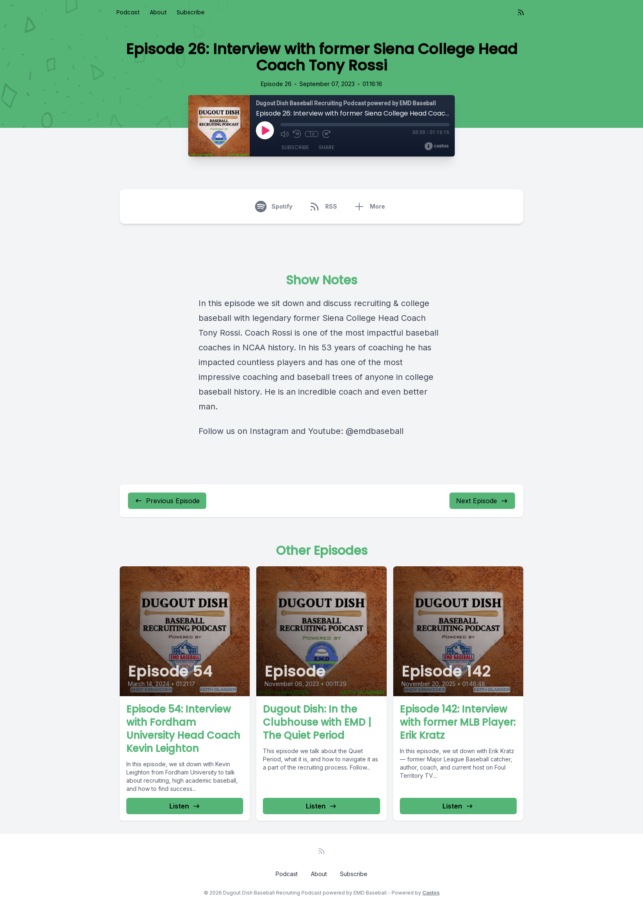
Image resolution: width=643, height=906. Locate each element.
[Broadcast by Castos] (436, 146)
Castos (431, 893)
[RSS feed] (520, 12)
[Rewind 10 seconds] (297, 134)
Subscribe (191, 12)
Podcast (128, 12)
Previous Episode (167, 501)
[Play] (265, 130)
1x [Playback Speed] (312, 134)
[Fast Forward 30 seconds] (326, 134)
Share (326, 147)
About (158, 12)
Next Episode (482, 501)
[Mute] (284, 134)
